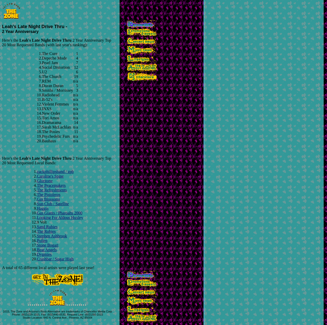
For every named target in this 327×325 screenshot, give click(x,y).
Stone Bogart (48, 245)
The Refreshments (52, 190)
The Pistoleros (49, 194)
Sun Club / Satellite (53, 204)
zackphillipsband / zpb (55, 171)
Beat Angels (47, 250)
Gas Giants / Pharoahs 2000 (60, 213)
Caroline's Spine (50, 176)
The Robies (46, 231)
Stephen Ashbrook (52, 236)
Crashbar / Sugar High (55, 259)
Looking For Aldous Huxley (60, 217)
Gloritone (45, 181)
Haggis (43, 208)
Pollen (42, 240)
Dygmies (44, 254)
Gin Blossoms (48, 199)
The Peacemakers (51, 185)
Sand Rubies (47, 227)
